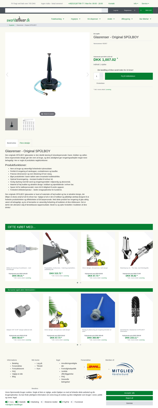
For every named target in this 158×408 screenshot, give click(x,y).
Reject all (129, 398)
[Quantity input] (97, 76)
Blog (14, 377)
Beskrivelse (11, 143)
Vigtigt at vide (17, 374)
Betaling (15, 363)
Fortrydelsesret (18, 369)
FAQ (14, 371)
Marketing (35, 402)
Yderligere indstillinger (14, 405)
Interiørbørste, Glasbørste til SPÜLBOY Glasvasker (132, 330)
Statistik (22, 402)
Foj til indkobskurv (136, 76)
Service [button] (145, 4)
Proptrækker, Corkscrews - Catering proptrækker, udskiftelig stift (59, 268)
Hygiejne (74, 19)
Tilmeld (39, 366)
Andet (110, 19)
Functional (79, 402)
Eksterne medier (51, 402)
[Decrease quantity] (101, 78)
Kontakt (110, 4)
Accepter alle (129, 393)
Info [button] (135, 4)
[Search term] (53, 10)
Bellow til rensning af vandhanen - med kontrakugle (19, 268)
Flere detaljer (25, 143)
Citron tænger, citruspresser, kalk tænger (95, 268)
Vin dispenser (92, 19)
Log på (39, 363)
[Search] (105, 10)
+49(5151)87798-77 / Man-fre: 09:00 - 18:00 (84, 4)
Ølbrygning (126, 19)
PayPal (66, 402)
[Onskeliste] (136, 10)
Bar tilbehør (144, 19)
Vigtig (11, 402)
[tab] (11, 143)
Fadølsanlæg (56, 19)
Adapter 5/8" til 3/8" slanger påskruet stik (19, 330)
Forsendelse (17, 366)
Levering (108, 89)
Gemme (129, 403)
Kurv (38, 369)
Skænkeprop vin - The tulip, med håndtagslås (134, 268)
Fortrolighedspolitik (68, 369)
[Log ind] (115, 10)
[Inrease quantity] (101, 74)
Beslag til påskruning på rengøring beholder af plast (96, 330)
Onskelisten (99, 83)
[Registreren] (126, 10)
